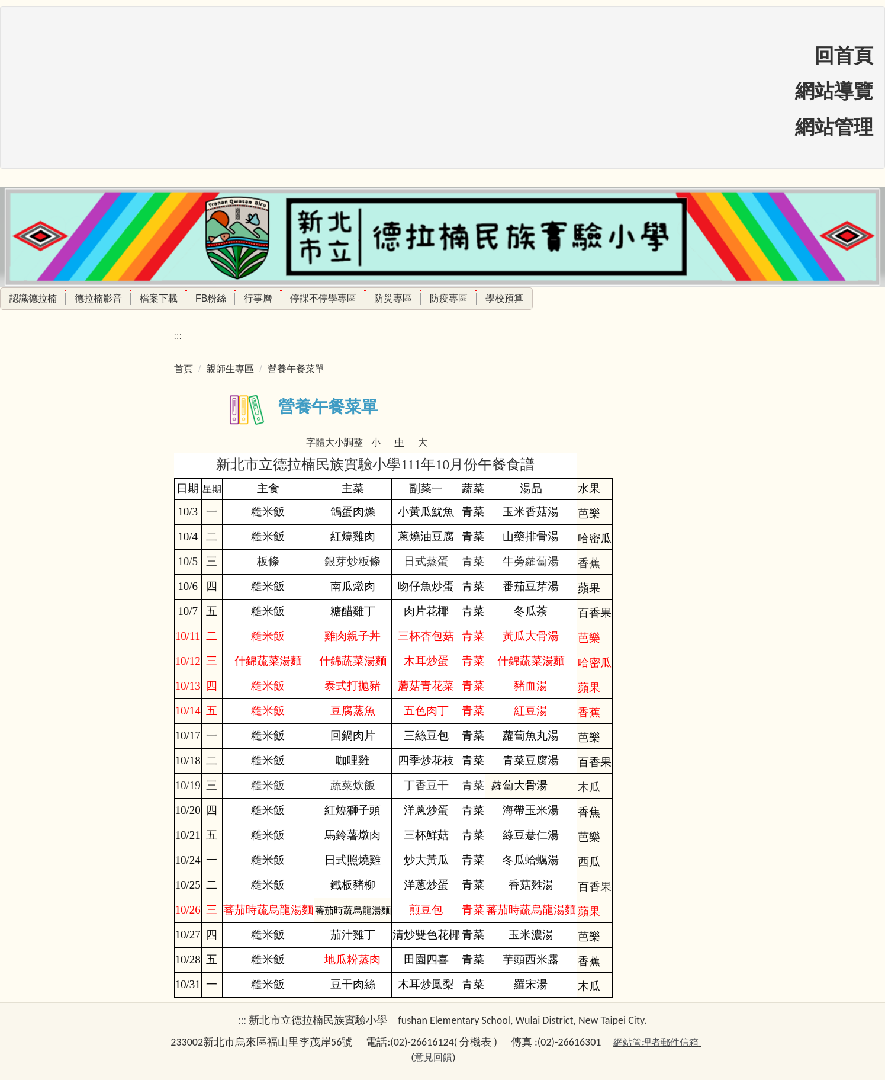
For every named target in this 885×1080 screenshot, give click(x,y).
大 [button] (422, 442)
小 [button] (376, 442)
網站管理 (834, 127)
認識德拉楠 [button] (33, 298)
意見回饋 (433, 1057)
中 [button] (399, 442)
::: (178, 336)
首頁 (183, 369)
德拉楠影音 (98, 298)
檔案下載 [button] (159, 298)
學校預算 (504, 298)
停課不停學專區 (323, 298)
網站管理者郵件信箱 (656, 1042)
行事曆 (258, 298)
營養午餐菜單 (296, 369)
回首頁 (844, 55)
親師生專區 (230, 369)
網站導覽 (834, 91)
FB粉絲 (210, 298)
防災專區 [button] (393, 298)
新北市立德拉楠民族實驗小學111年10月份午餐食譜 (375, 464)
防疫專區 (449, 298)
